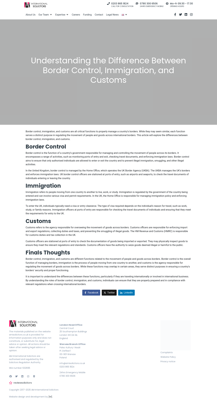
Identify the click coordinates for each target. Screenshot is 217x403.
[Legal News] (112, 14)
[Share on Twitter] (109, 293)
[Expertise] (62, 14)
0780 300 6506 (149, 3)
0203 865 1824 (119, 3)
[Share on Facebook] (91, 293)
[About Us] (30, 14)
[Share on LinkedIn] (126, 293)
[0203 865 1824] (108, 3)
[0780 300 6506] (137, 3)
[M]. (51, 396)
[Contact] (99, 14)
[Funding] (87, 14)
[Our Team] (45, 14)
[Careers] (76, 14)
